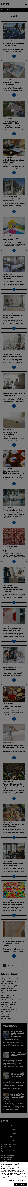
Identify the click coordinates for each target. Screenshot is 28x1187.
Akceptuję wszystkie (20, 1184)
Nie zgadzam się (21, 1180)
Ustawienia (11, 1180)
